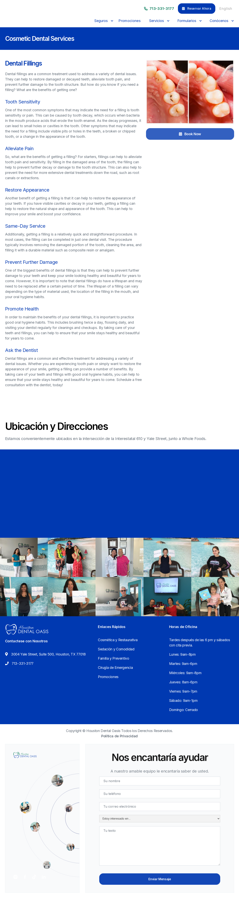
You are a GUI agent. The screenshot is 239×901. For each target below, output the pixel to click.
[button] (102, 20)
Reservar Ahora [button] (196, 8)
